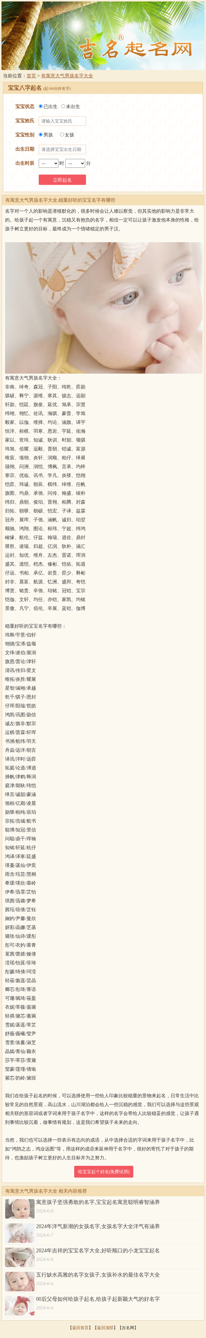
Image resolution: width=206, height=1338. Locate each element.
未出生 (70, 106)
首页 (31, 75)
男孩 (46, 134)
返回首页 (80, 1327)
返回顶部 (105, 1327)
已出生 (48, 106)
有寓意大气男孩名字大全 (67, 75)
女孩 (67, 134)
